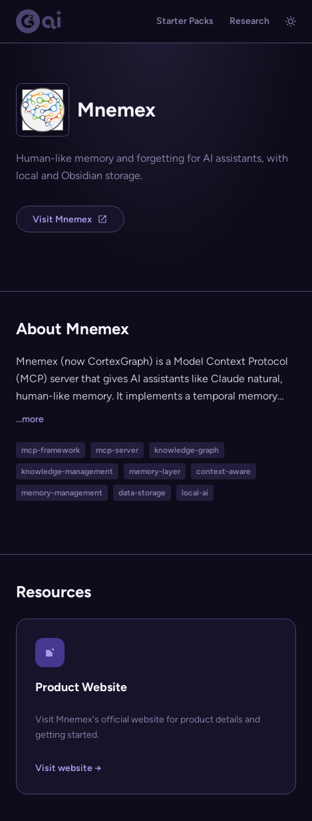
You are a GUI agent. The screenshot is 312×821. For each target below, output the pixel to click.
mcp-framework (50, 450)
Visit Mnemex (70, 219)
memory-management (61, 492)
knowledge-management (67, 471)
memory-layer (154, 471)
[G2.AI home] (39, 21)
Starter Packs (185, 21)
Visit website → (68, 768)
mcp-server (117, 450)
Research (249, 21)
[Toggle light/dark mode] (290, 21)
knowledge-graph (186, 450)
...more (30, 419)
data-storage (142, 492)
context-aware (223, 471)
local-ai (195, 492)
